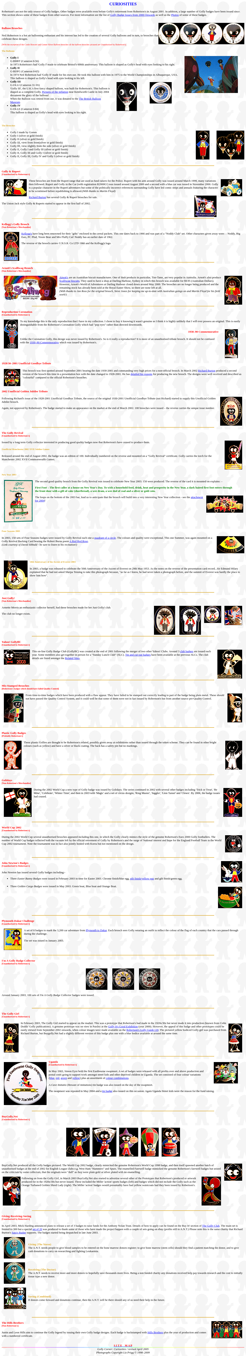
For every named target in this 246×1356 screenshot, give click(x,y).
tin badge (107, 1091)
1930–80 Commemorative (44, 342)
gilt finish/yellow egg (142, 878)
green (64, 1078)
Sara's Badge (19, 1232)
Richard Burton (37, 197)
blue (52, 1078)
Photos (175, 14)
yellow (76, 1078)
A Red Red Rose (78, 541)
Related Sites (72, 658)
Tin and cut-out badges (138, 654)
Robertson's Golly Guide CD (142, 1029)
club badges (186, 651)
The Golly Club (211, 1225)
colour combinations (117, 1078)
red (57, 1078)
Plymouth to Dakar (96, 930)
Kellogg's (26, 233)
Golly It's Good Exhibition (123, 1026)
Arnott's (63, 277)
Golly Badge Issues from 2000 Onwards (132, 14)
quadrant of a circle (105, 537)
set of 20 (37, 1229)
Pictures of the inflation (55, 91)
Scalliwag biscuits (69, 280)
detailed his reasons (141, 374)
